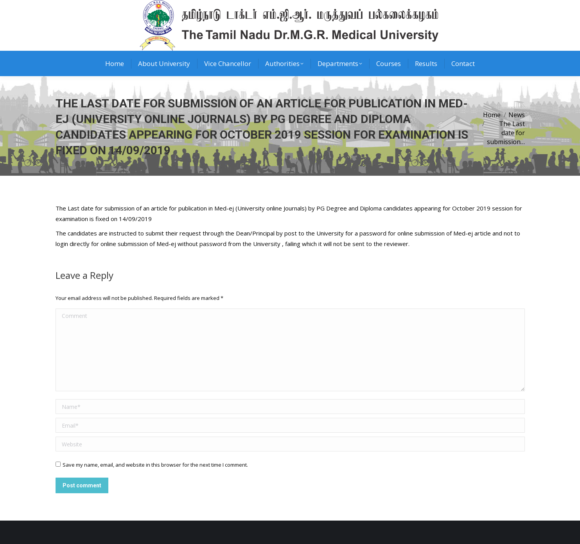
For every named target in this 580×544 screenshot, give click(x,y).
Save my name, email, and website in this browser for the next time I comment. (155, 464)
